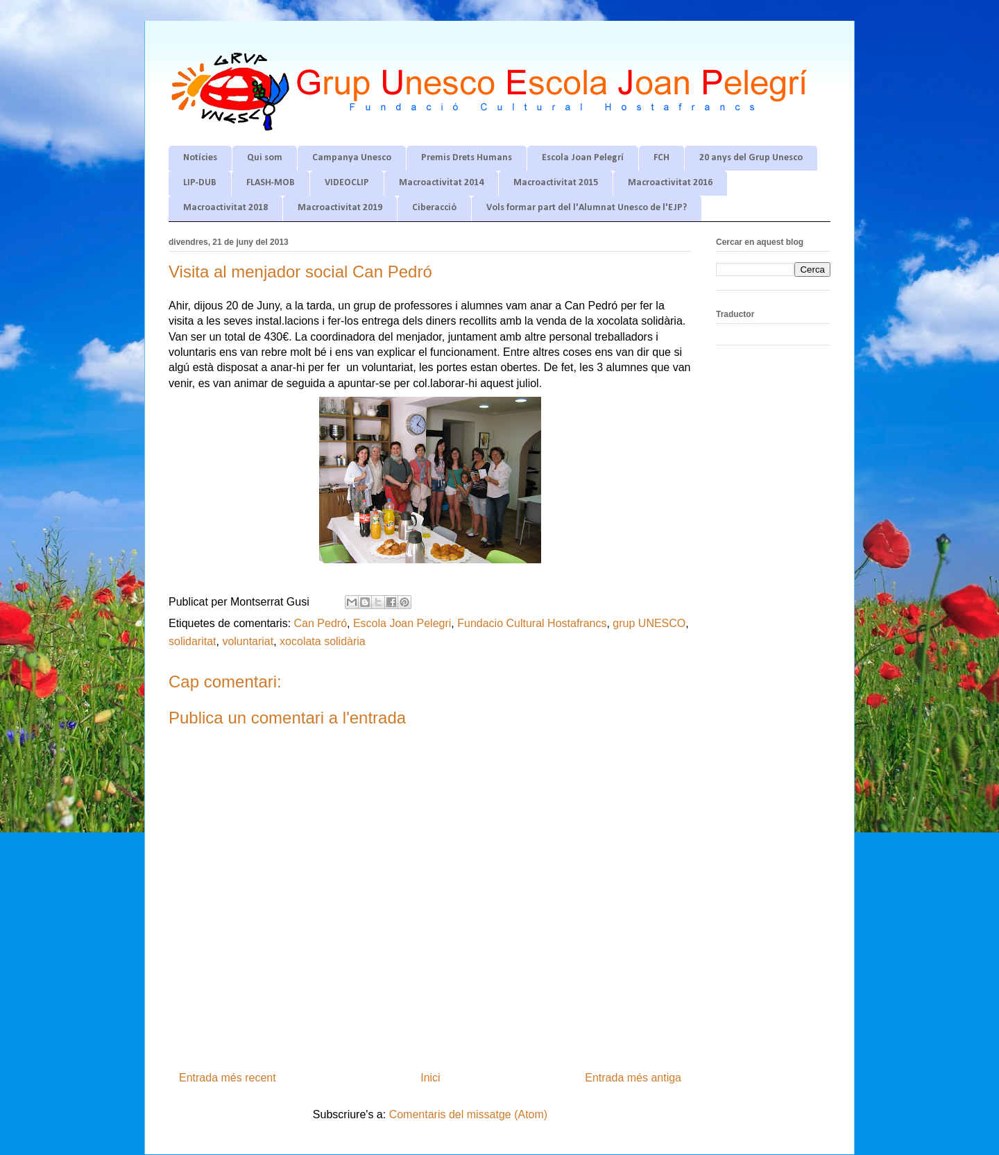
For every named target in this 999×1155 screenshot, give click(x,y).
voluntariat (247, 641)
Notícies (200, 158)
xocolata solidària (323, 641)
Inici (430, 1078)
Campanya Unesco (351, 158)
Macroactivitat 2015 (555, 183)
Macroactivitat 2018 (225, 208)
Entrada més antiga (633, 1078)
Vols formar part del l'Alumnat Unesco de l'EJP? (586, 208)
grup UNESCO (649, 623)
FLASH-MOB (270, 183)
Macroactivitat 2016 (670, 183)
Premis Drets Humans (466, 158)
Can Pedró (321, 623)
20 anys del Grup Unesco (751, 158)
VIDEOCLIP (347, 183)
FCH (661, 158)
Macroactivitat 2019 (340, 208)
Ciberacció (434, 208)
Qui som (264, 158)
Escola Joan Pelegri (402, 623)
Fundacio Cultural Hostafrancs (531, 623)
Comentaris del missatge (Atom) (468, 1114)
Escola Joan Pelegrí (583, 158)
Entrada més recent (227, 1078)
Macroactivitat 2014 (441, 183)
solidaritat (192, 641)
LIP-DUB (199, 183)
